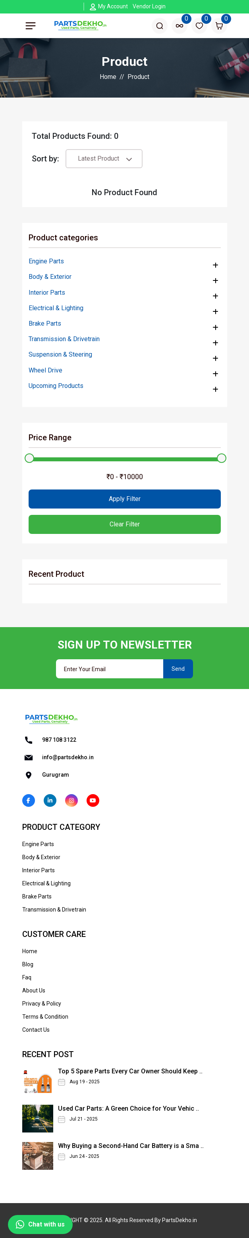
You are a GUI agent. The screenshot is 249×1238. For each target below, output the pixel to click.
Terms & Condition (45, 1016)
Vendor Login (149, 6)
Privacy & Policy (41, 1003)
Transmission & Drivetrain (64, 339)
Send (178, 669)
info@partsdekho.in (58, 757)
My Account (113, 6)
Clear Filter (125, 524)
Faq (26, 977)
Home (108, 77)
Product (138, 77)
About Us (33, 990)
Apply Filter (125, 499)
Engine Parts (46, 261)
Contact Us (36, 1030)
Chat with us (40, 1224)
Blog (27, 964)
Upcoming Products (56, 386)
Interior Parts (47, 292)
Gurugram (45, 775)
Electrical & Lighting (56, 308)
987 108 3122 (49, 740)
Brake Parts (45, 323)
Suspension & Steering (60, 354)
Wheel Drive (45, 370)
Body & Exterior (50, 276)
